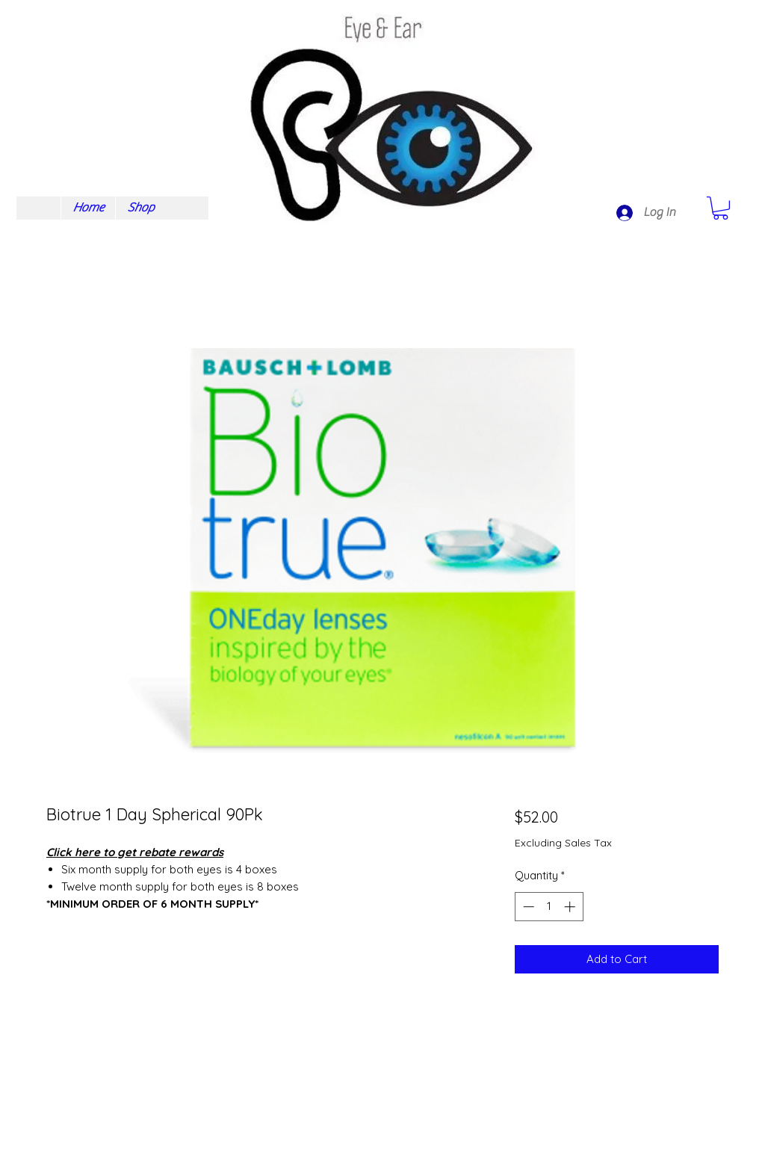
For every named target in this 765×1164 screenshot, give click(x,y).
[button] (720, 208)
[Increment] (571, 906)
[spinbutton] (548, 906)
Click (59, 852)
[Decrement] (527, 906)
